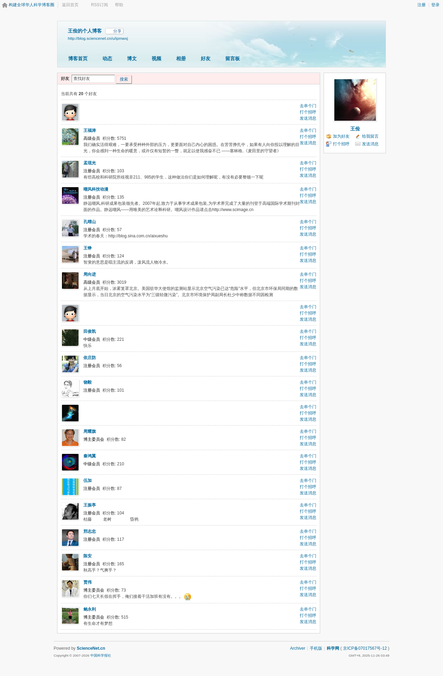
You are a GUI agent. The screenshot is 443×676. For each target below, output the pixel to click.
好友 (205, 58)
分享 (117, 31)
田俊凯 (89, 331)
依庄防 (89, 357)
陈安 (87, 556)
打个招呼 (308, 112)
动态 (107, 58)
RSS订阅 (99, 4)
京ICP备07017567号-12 (365, 648)
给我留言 (370, 136)
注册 (421, 4)
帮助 (119, 4)
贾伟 (87, 582)
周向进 (89, 274)
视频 (156, 58)
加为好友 (341, 136)
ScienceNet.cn (91, 648)
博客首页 (78, 58)
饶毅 (87, 382)
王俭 (355, 128)
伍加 (87, 480)
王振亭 (89, 505)
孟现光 (89, 163)
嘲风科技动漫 (95, 189)
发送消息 (308, 118)
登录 (435, 4)
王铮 (87, 248)
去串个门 (308, 105)
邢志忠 (89, 531)
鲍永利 (89, 609)
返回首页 (70, 4)
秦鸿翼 (89, 456)
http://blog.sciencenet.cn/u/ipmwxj (98, 38)
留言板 (232, 58)
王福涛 (89, 130)
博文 (132, 58)
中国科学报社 (100, 655)
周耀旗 (89, 431)
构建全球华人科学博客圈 (31, 4)
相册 (181, 58)
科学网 (333, 648)
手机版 (316, 648)
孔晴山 (89, 221)
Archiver (297, 648)
